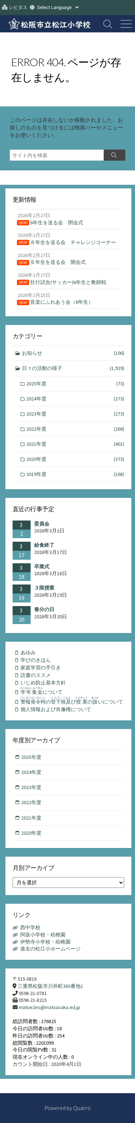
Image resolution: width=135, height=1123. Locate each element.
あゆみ (28, 652)
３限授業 (44, 588)
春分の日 (44, 609)
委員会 (41, 524)
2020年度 (75, 459)
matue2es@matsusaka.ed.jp (49, 1007)
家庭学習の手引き (41, 667)
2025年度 (75, 384)
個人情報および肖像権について (56, 709)
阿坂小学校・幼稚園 (43, 934)
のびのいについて (72, 700)
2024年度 (75, 399)
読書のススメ (36, 675)
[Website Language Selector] (58, 7)
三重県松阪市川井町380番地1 (50, 986)
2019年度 (75, 474)
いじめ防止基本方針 (43, 682)
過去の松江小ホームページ (50, 948)
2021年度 (75, 444)
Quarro (82, 1108)
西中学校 (30, 927)
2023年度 (75, 414)
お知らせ (73, 353)
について (41, 691)
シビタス (18, 7)
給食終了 (44, 545)
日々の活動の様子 (73, 368)
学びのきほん (36, 660)
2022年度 (75, 429)
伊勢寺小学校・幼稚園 (45, 942)
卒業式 (41, 566)
